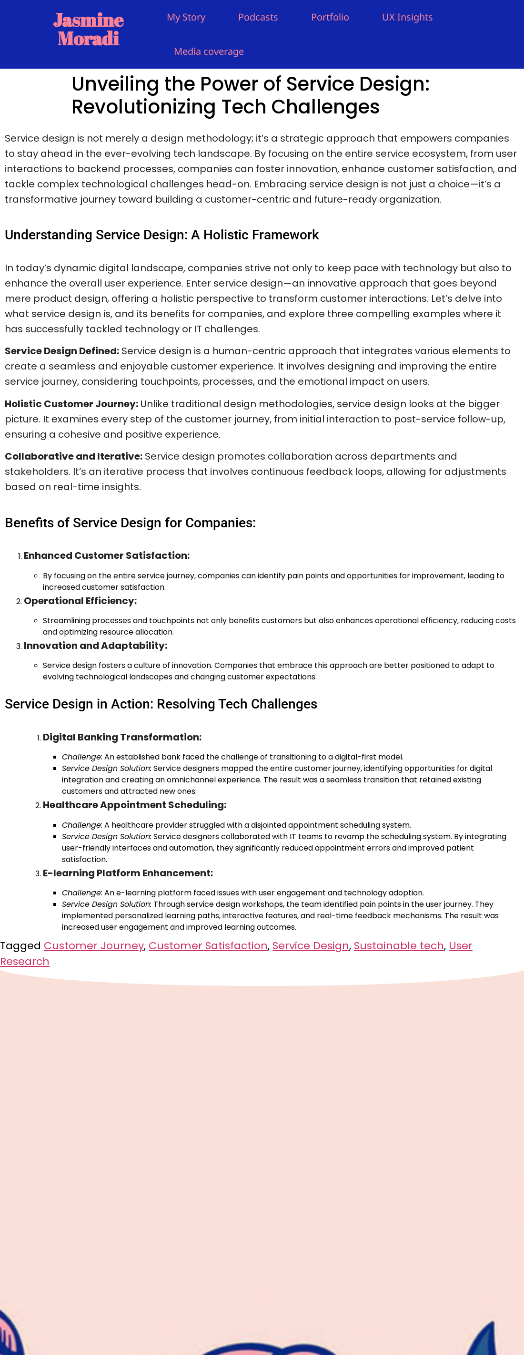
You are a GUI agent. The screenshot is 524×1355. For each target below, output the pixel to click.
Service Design (310, 945)
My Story (186, 16)
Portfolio (330, 16)
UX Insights (407, 16)
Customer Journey (94, 945)
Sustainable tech (399, 945)
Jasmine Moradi (88, 29)
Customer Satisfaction (208, 945)
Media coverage (209, 51)
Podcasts (258, 16)
